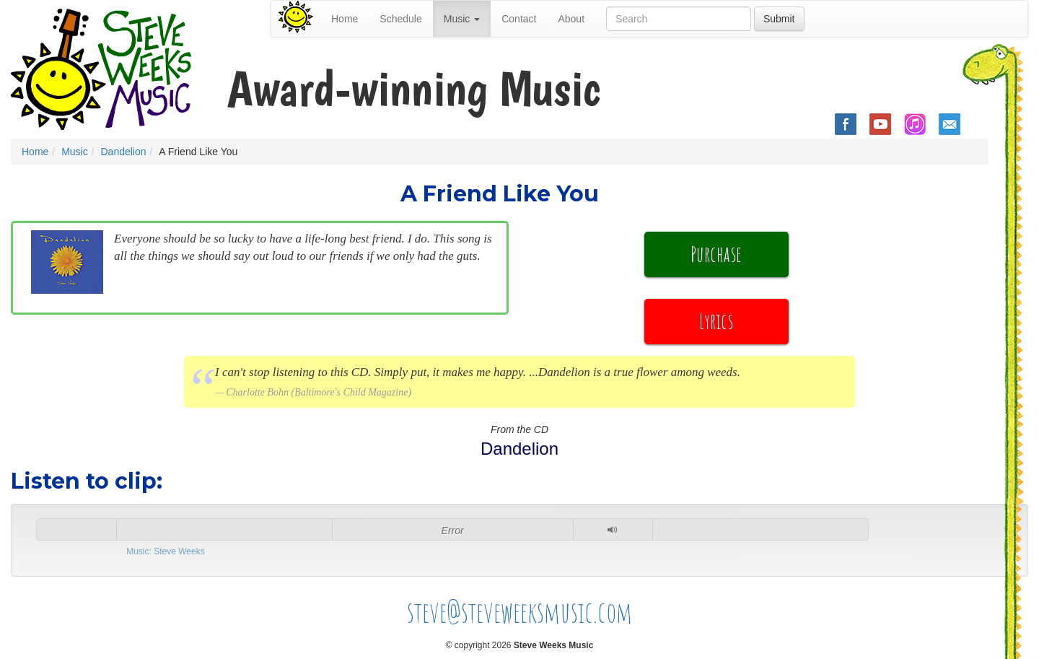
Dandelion (123, 151)
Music (74, 151)
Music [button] (462, 19)
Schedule (400, 19)
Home (344, 19)
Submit (779, 19)
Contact (518, 19)
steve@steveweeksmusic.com (520, 611)
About (571, 19)
